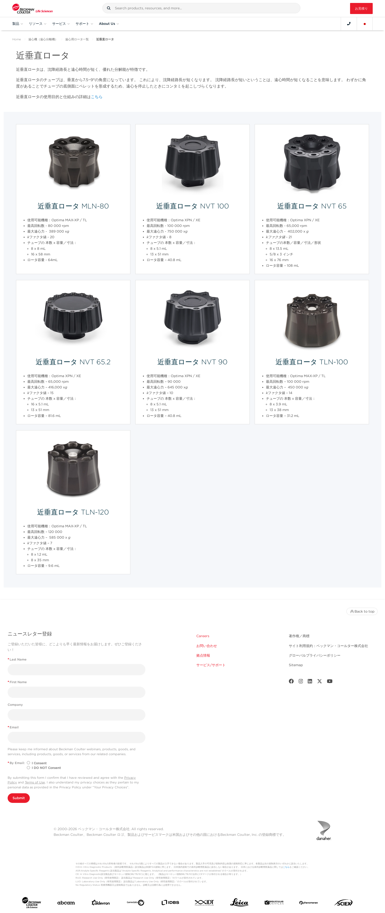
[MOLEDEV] (274, 903)
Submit (19, 798)
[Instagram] (301, 682)
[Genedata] (135, 903)
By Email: (16, 763)
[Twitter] (319, 682)
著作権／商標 (299, 636)
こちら (97, 96)
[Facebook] (291, 682)
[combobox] (201, 8)
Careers (202, 636)
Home (16, 39)
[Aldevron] (101, 903)
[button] (108, 8)
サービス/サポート (211, 665)
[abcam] (66, 903)
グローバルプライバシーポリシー (314, 655)
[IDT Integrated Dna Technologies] (205, 903)
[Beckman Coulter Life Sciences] (32, 8)
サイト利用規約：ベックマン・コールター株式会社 (328, 646)
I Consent (39, 763)
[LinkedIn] (310, 682)
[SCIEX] (343, 904)
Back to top (362, 611)
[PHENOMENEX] (309, 903)
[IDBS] (170, 903)
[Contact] (349, 23)
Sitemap (296, 665)
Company (15, 705)
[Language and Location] (365, 23)
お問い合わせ (206, 646)
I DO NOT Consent (46, 768)
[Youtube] (330, 682)
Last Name (17, 659)
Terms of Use (35, 782)
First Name (17, 682)
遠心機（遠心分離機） (43, 39)
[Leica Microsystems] (239, 904)
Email (13, 727)
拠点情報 (203, 655)
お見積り (361, 8)
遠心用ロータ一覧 (77, 39)
